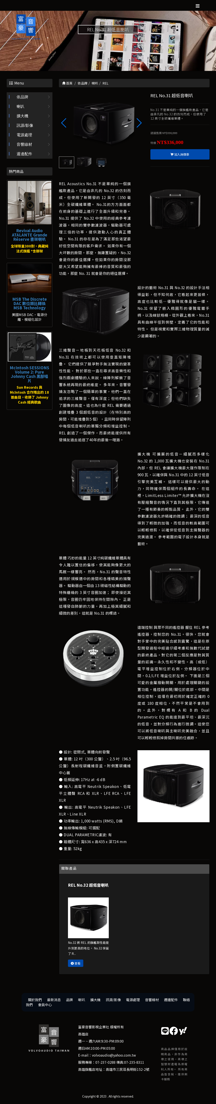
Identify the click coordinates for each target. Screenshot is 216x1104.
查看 (75, 963)
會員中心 (45, 1004)
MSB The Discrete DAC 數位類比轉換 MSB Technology (29, 303)
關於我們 (35, 999)
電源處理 (24, 135)
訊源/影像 (25, 125)
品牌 (69, 999)
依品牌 (22, 97)
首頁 (67, 83)
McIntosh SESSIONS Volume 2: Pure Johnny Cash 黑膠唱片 (29, 374)
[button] (139, 123)
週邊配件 (24, 154)
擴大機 (22, 116)
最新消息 (54, 999)
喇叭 (20, 106)
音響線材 (24, 144)
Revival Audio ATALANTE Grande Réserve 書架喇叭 (29, 235)
